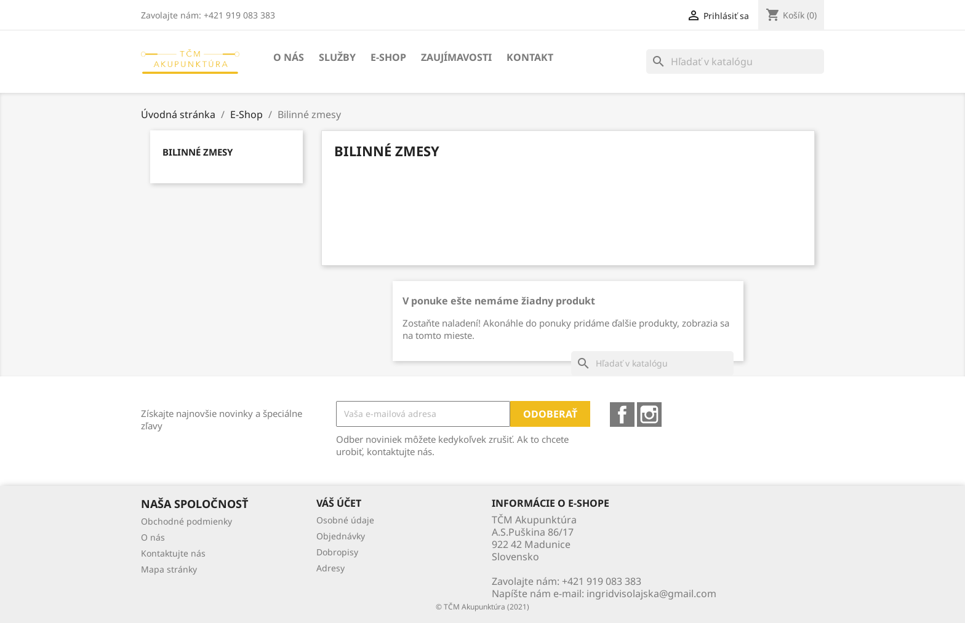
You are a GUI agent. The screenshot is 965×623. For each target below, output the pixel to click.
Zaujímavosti (456, 57)
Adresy (330, 568)
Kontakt (530, 57)
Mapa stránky (169, 569)
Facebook (622, 414)
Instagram (649, 414)
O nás (288, 57)
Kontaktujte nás (173, 553)
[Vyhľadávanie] (735, 61)
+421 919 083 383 (601, 581)
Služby (337, 57)
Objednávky (340, 536)
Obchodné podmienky (186, 521)
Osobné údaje (345, 520)
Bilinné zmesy (197, 152)
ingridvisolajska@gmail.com (651, 593)
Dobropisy (337, 552)
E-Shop (388, 57)
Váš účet (338, 503)
